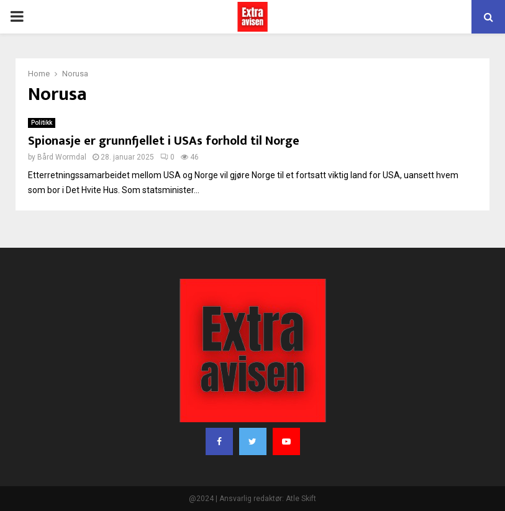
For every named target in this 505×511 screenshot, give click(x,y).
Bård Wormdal (61, 157)
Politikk (41, 122)
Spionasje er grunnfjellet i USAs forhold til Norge (163, 140)
